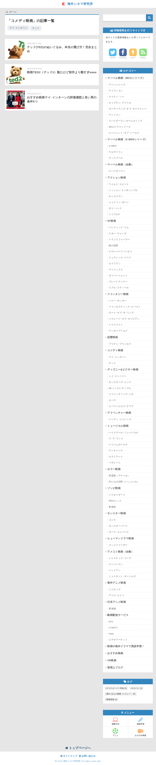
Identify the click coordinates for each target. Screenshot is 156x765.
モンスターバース (118, 526)
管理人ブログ (115, 667)
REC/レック (115, 500)
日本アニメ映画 (116, 602)
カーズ (112, 400)
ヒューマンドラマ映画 (120, 538)
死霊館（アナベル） (119, 475)
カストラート (116, 456)
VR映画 (111, 660)
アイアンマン (116, 90)
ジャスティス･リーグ (120, 558)
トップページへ (78, 748)
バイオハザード (117, 494)
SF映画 (111, 220)
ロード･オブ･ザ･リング (121, 312)
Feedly (143, 58)
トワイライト (116, 324)
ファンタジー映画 (117, 294)
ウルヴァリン (116, 152)
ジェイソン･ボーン (119, 202)
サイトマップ (68, 756)
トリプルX (114, 214)
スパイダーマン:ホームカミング (125, 120)
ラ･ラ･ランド (116, 438)
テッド (35, 28)
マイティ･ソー (116, 96)
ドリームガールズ (118, 444)
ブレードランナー (118, 281)
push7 (133, 58)
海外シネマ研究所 (78, 4)
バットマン (115, 570)
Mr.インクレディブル (120, 388)
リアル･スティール (119, 287)
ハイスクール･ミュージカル (123, 432)
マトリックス (116, 269)
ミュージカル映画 (117, 425)
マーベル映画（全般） (120, 164)
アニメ (115, 732)
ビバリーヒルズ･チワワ (121, 406)
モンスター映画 (116, 513)
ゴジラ (112, 520)
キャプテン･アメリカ (120, 102)
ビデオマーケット (118, 639)
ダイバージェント (118, 275)
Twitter (113, 58)
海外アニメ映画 (116, 582)
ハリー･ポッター (117, 300)
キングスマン (116, 196)
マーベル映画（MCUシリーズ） (126, 78)
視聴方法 (115, 721)
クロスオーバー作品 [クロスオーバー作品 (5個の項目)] (117, 688)
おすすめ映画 (115, 653)
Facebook (123, 58)
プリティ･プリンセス (120, 344)
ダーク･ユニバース (119, 532)
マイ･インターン (18, 28)
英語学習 (140, 721)
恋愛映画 (112, 337)
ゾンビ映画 (114, 488)
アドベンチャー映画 (119, 412)
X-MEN (112, 146)
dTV (111, 621)
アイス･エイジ (116, 595)
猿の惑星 (113, 245)
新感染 (112, 506)
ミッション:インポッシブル (123, 190)
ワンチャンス (116, 450)
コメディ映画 (115, 350)
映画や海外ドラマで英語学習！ (125, 646)
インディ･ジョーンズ (120, 419)
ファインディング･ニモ (121, 394)
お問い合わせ (87, 756)
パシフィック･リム (119, 227)
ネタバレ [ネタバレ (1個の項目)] (137, 688)
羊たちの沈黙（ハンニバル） (124, 481)
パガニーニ (115, 462)
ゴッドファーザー (118, 545)
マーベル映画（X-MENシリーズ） (127, 139)
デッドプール (116, 158)
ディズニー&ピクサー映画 (122, 369)
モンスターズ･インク (120, 382)
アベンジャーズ (117, 84)
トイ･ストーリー (117, 376)
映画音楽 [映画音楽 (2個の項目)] (112, 699)
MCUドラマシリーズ (120, 126)
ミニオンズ (115, 589)
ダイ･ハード (115, 208)
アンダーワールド (118, 330)
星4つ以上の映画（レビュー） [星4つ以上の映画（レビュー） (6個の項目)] (121, 694)
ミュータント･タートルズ (122, 576)
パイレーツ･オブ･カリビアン (124, 318)
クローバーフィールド (120, 251)
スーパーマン (116, 564)
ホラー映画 (114, 469)
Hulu (111, 633)
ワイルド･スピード (119, 184)
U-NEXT (113, 627)
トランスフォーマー (119, 239)
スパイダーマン (117, 171)
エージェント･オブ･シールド (124, 132)
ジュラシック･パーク (120, 257)
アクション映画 (116, 177)
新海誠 (112, 608)
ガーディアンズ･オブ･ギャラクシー (128, 108)
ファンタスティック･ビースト (125, 306)
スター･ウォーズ (117, 233)
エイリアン (115, 263)
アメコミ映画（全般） (120, 551)
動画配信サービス (117, 615)
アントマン (115, 114)
